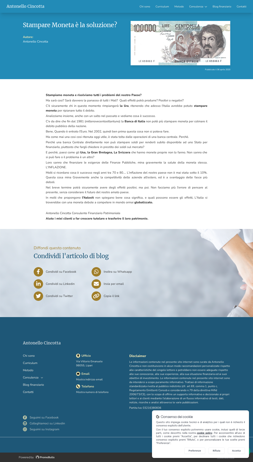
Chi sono (145, 6)
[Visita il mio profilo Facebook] (55, 417)
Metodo (179, 6)
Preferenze (195, 450)
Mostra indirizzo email (89, 379)
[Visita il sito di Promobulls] (45, 457)
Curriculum (162, 6)
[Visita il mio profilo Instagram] (55, 429)
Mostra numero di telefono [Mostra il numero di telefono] (92, 392)
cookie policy (204, 432)
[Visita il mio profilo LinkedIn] (55, 423)
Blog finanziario (222, 6)
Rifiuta (216, 450)
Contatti (241, 6)
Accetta (236, 450)
